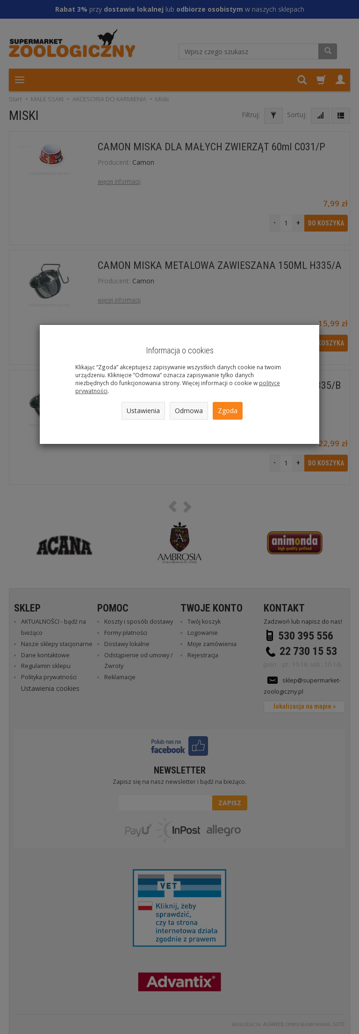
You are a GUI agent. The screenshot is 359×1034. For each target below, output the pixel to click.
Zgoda (227, 410)
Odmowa (189, 410)
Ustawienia (143, 410)
